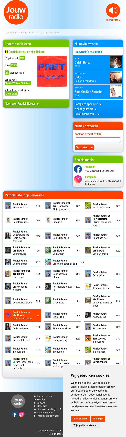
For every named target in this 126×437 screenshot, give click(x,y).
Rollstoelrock (100, 327)
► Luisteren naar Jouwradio (43, 397)
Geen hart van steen (60, 273)
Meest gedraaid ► (86, 109)
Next (121, 22)
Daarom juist (21, 250)
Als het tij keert (20, 206)
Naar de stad (100, 315)
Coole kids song (61, 236)
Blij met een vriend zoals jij (102, 220)
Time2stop (60, 350)
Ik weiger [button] (98, 418)
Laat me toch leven (22, 315)
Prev (4, 22)
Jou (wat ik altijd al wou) (102, 301)
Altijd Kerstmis (101, 206)
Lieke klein (60, 315)
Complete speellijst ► (88, 104)
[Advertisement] (36, 139)
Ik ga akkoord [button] (80, 418)
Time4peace (100, 350)
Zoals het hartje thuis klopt (61, 363)
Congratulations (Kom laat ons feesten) (21, 236)
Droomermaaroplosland (65, 262)
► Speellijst (40, 405)
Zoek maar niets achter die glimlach (102, 363)
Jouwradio (11, 32)
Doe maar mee (20, 262)
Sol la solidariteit (21, 338)
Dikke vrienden (101, 250)
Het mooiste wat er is (62, 286)
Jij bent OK (60, 301)
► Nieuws (39, 402)
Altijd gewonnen (61, 206)
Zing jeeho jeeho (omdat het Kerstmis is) (23, 363)
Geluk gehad (100, 274)
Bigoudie (60, 220)
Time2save (101, 338)
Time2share (20, 350)
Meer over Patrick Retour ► (22, 103)
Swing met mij (60, 338)
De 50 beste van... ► (87, 114)
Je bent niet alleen (22, 301)
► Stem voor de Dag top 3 (47, 409)
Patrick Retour (28, 32)
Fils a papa (21, 273)
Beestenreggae (21, 220)
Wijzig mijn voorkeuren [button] (85, 425)
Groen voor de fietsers (20, 286)
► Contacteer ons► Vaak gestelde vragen (47, 414)
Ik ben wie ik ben (101, 286)
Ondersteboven (20, 327)
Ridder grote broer (62, 327)
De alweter (61, 250)
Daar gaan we (100, 236)
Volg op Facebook (100, 170)
